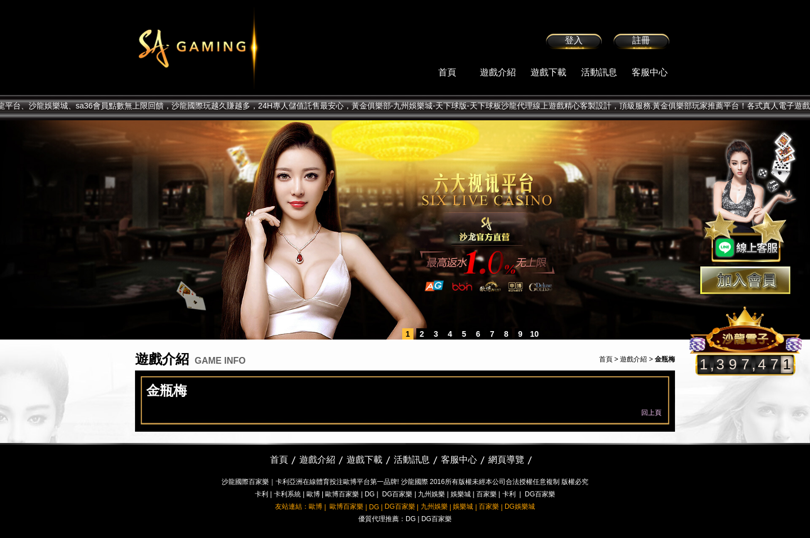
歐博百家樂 (342, 494)
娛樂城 (461, 494)
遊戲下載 (548, 72)
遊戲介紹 (498, 72)
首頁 (447, 72)
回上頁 (651, 413)
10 (534, 333)
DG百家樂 (397, 494)
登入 (574, 40)
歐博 (313, 494)
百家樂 (486, 494)
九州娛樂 (431, 494)
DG (369, 494)
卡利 (261, 494)
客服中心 (650, 72)
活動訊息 (599, 72)
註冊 (641, 40)
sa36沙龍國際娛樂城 (226, 48)
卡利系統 (287, 494)
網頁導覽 (506, 459)
